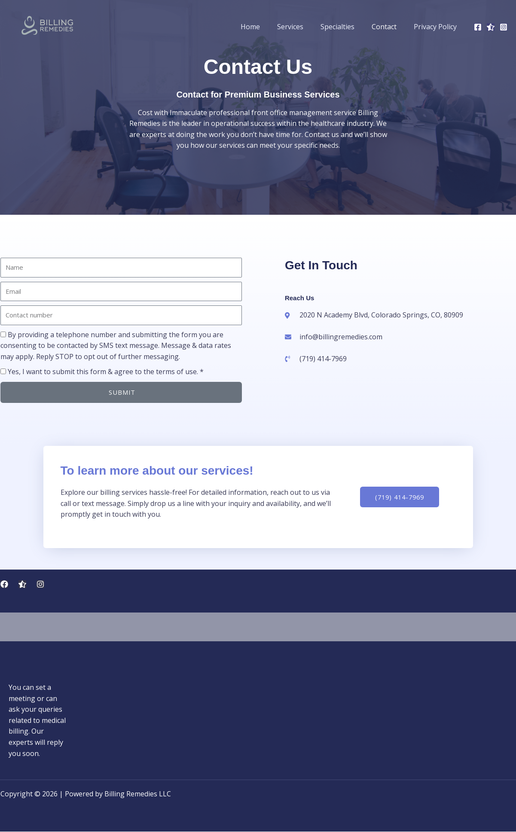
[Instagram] (503, 27)
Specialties (346, 26)
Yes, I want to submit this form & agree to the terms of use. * (106, 371)
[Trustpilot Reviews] (22, 584)
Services (302, 26)
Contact (389, 26)
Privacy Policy (436, 26)
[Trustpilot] (491, 27)
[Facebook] (478, 27)
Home (265, 26)
